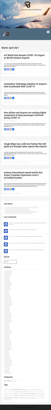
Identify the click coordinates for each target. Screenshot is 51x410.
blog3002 (11, 222)
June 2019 (7, 324)
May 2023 (7, 279)
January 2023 (8, 282)
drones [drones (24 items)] (22, 391)
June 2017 (7, 352)
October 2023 (8, 272)
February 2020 (8, 313)
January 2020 (8, 315)
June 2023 (7, 278)
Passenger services (8, 193)
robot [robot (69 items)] (22, 398)
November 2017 (8, 345)
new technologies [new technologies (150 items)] (30, 394)
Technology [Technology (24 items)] (6, 399)
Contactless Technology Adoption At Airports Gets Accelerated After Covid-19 (25, 85)
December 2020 (8, 300)
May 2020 (7, 309)
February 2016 (8, 373)
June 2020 (7, 308)
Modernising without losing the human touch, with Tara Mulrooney (19, 213)
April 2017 (7, 355)
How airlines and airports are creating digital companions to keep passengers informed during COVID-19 (25, 115)
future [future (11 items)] (28, 391)
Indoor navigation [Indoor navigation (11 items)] (37, 391)
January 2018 (8, 342)
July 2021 (7, 290)
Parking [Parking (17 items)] (5, 395)
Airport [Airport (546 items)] (16, 389)
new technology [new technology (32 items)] (39, 393)
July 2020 (7, 306)
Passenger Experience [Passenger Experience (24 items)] (25, 395)
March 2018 (7, 340)
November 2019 (8, 318)
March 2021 (7, 295)
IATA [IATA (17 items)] (30, 391)
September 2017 (8, 348)
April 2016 (7, 371)
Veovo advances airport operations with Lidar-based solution (18, 210)
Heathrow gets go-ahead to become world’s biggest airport (29, 236)
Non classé (18, 162)
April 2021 (7, 294)
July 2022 (7, 287)
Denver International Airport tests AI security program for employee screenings (21, 207)
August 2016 (7, 366)
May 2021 (7, 293)
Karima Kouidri (14, 60)
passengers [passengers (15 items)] (41, 395)
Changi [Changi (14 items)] (38, 389)
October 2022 (8, 284)
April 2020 (7, 311)
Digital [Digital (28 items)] (16, 391)
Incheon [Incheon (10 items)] (32, 391)
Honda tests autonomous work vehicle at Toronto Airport (17, 209)
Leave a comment (13, 73)
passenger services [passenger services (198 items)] (11, 398)
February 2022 (8, 289)
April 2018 (7, 338)
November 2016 (8, 362)
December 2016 (8, 360)
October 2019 (8, 319)
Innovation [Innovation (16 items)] (10, 393)
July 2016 (7, 367)
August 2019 (7, 322)
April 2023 (7, 280)
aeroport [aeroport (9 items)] (5, 389)
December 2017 (8, 344)
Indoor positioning (12, 162)
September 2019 (8, 320)
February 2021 (8, 297)
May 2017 (7, 353)
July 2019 (7, 323)
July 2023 (7, 276)
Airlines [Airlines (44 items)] (11, 389)
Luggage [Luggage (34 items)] (15, 393)
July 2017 (7, 351)
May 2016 (7, 370)
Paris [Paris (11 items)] (44, 393)
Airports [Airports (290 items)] (23, 389)
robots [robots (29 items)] (25, 397)
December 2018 (8, 333)
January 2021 (8, 298)
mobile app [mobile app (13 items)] (21, 393)
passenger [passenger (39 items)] (17, 395)
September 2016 (8, 364)
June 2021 (7, 291)
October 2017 (8, 347)
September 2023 (8, 273)
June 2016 (7, 369)
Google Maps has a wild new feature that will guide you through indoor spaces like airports (25, 145)
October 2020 (8, 302)
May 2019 (7, 326)
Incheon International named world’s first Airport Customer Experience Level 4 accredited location (23, 175)
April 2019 (7, 327)
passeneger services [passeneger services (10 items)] (10, 395)
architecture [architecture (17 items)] (30, 389)
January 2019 (8, 331)
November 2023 (8, 271)
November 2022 (8, 283)
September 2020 (8, 304)
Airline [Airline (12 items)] (8, 389)
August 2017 (7, 349)
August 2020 (7, 305)
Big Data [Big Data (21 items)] (34, 389)
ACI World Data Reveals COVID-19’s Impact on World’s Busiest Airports (24, 56)
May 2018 (7, 337)
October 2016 (8, 363)
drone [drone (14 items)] (19, 391)
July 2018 (7, 334)
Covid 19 (6, 73)
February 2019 (8, 330)
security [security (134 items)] (32, 398)
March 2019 (7, 329)
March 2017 (7, 356)
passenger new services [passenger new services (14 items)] (34, 395)
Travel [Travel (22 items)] (10, 399)
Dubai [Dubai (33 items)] (25, 391)
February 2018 (8, 341)
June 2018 (7, 335)
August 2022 (7, 286)
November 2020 (8, 301)
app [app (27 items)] (27, 389)
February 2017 (8, 358)
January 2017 (8, 359)
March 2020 (7, 312)
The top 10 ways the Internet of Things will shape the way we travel (30, 243)
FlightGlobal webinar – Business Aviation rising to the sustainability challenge (21, 211)
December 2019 (8, 316)
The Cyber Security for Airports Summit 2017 (26, 229)
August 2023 (7, 275)
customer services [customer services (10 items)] (11, 391)
